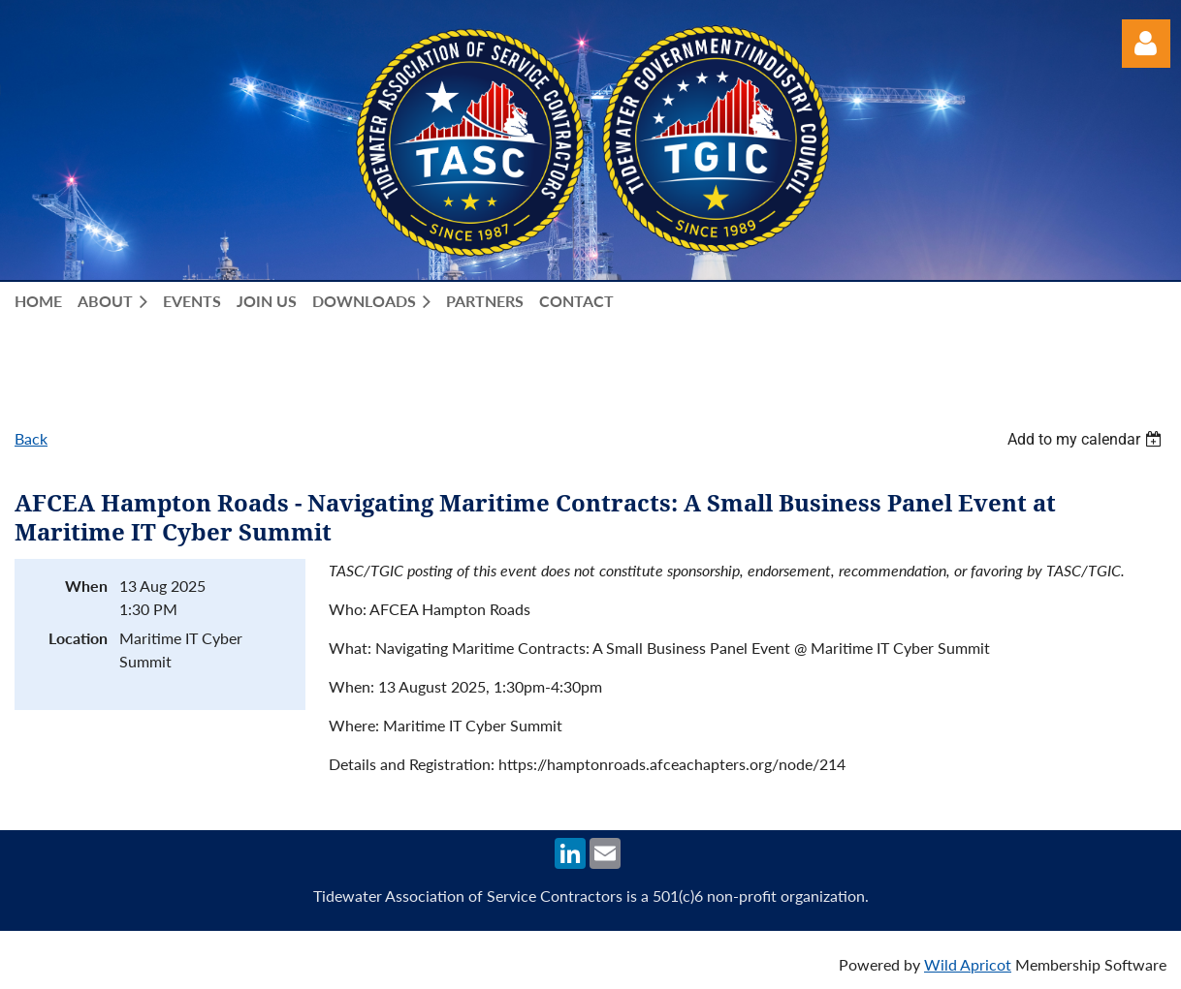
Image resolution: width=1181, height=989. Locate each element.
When (86, 585)
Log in (1146, 43)
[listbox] (1086, 439)
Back (31, 438)
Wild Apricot (967, 964)
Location (78, 638)
